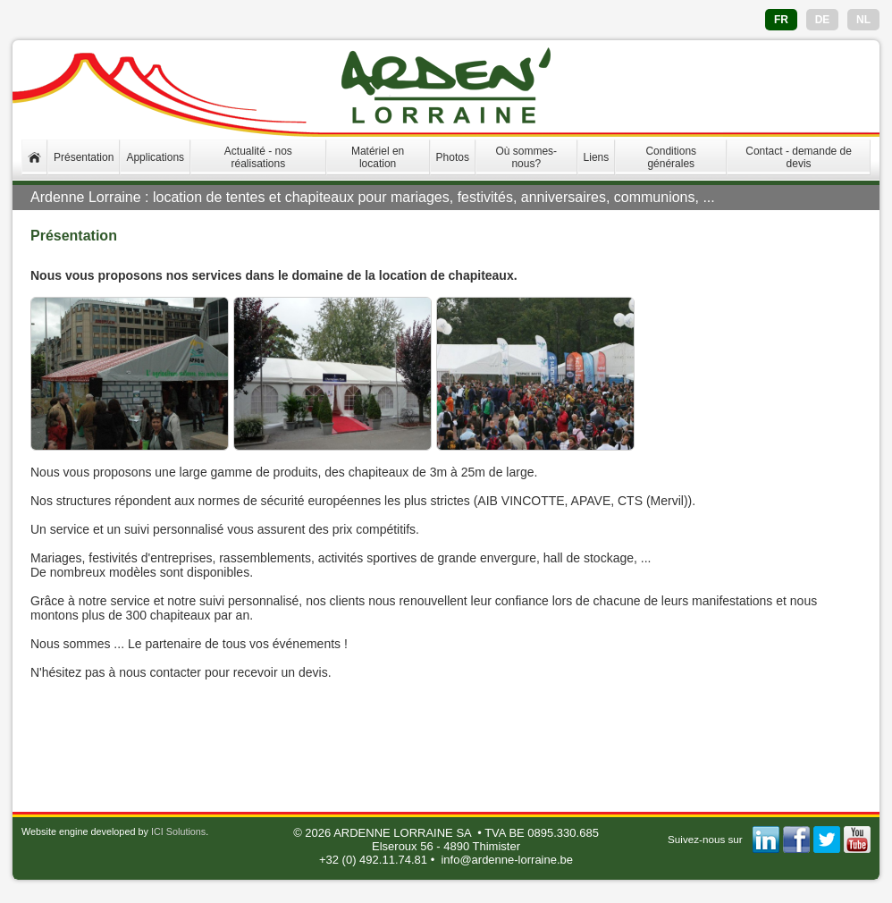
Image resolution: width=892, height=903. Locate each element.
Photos (452, 157)
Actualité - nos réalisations (258, 157)
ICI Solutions (178, 831)
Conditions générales (670, 157)
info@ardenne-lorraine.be (507, 859)
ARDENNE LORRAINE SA (402, 833)
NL (863, 19)
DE (822, 19)
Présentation (84, 157)
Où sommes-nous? (526, 157)
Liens (597, 157)
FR (781, 19)
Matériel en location (377, 157)
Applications (155, 157)
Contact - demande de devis (798, 157)
